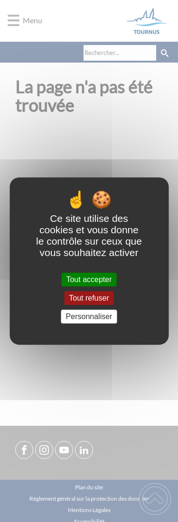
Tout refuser (89, 298)
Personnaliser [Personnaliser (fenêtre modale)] (89, 316)
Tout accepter (89, 279)
